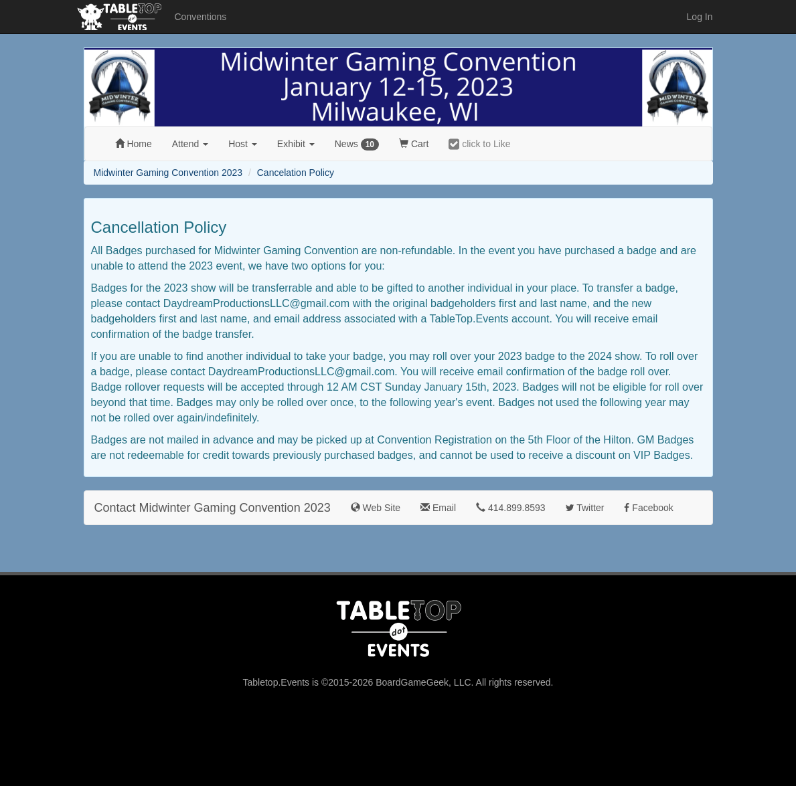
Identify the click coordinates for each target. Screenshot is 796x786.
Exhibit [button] (296, 143)
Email (438, 507)
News (357, 144)
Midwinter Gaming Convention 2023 (168, 172)
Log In (700, 16)
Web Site (375, 507)
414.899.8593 (511, 507)
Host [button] (242, 143)
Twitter (585, 507)
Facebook (648, 507)
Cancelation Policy (295, 172)
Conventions (201, 16)
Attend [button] (190, 143)
